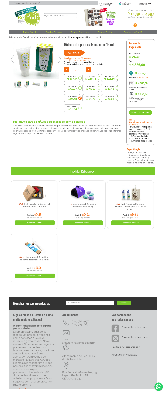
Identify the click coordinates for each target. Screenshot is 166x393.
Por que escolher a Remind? (27, 3)
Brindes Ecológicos (107, 32)
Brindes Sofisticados (81, 32)
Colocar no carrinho (140, 112)
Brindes (12, 37)
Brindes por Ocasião (133, 32)
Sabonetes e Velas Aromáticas (49, 37)
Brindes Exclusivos (55, 32)
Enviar (124, 303)
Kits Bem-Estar (26, 37)
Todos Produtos (30, 32)
